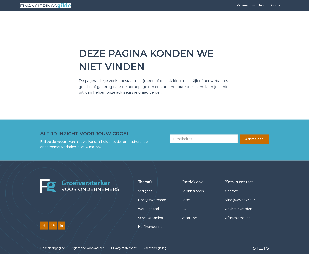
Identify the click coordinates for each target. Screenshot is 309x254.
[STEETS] (261, 248)
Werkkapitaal (148, 209)
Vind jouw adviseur (176, 19)
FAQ (185, 209)
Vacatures (189, 218)
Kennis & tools (248, 19)
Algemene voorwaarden (88, 248)
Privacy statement (124, 248)
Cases (200, 19)
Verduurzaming (150, 218)
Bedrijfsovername (152, 200)
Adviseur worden (250, 5)
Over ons (220, 19)
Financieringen (141, 19)
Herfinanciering (150, 227)
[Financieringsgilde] (79, 186)
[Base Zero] (50, 19)
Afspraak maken (238, 218)
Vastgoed (145, 191)
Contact (277, 5)
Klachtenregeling (155, 248)
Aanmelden (254, 139)
